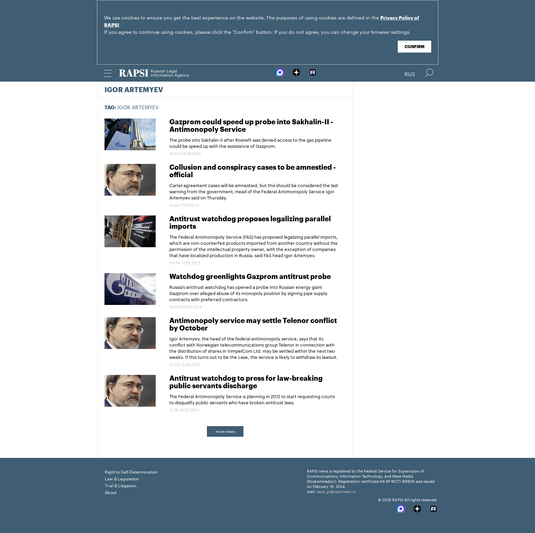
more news (225, 431)
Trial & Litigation (120, 485)
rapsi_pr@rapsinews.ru (336, 491)
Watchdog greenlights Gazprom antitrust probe (250, 276)
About (110, 492)
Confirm (414, 47)
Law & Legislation (122, 478)
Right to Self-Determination (131, 471)
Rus (410, 73)
